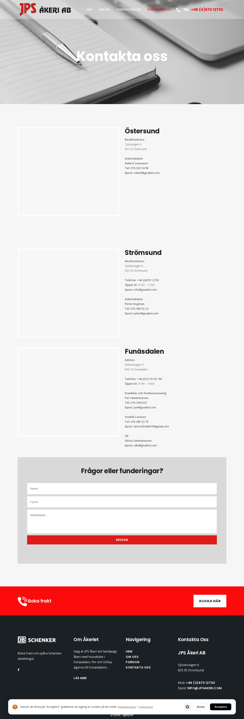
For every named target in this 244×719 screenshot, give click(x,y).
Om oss (132, 657)
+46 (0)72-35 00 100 (149, 379)
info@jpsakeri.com (145, 289)
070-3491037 (139, 402)
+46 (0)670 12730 (147, 280)
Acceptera (221, 706)
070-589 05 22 (139, 308)
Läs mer (80, 678)
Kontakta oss (138, 667)
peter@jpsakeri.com (146, 313)
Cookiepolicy (146, 707)
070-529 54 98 (139, 168)
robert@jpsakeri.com (147, 173)
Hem (129, 651)
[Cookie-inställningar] (187, 707)
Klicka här (210, 601)
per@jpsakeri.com (145, 407)
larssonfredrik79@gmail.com (151, 426)
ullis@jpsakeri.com (145, 445)
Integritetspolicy (127, 707)
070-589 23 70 (139, 421)
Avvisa (201, 706)
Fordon (132, 662)
